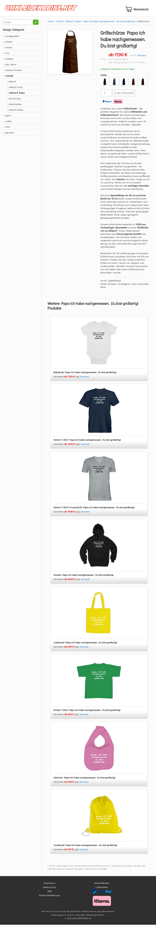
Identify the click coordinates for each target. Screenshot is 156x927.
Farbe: (104, 77)
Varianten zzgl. (66, 378)
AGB (49, 893)
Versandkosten (102, 885)
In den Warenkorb (124, 95)
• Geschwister (15, 106)
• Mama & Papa (16, 95)
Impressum (49, 885)
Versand (141, 57)
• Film (7, 129)
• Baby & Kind (15, 89)
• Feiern (8, 49)
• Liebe (7, 123)
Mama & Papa (73, 23)
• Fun (7, 55)
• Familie (8, 77)
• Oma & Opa (14, 100)
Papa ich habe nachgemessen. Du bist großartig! (109, 23)
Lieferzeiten (102, 889)
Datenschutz (49, 889)
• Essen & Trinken (13, 72)
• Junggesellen (11, 38)
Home (51, 23)
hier (105, 871)
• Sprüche (9, 134)
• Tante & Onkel (15, 112)
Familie (60, 23)
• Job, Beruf (10, 66)
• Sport (7, 117)
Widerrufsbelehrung (49, 897)
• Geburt (12, 83)
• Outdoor (9, 60)
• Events (8, 43)
